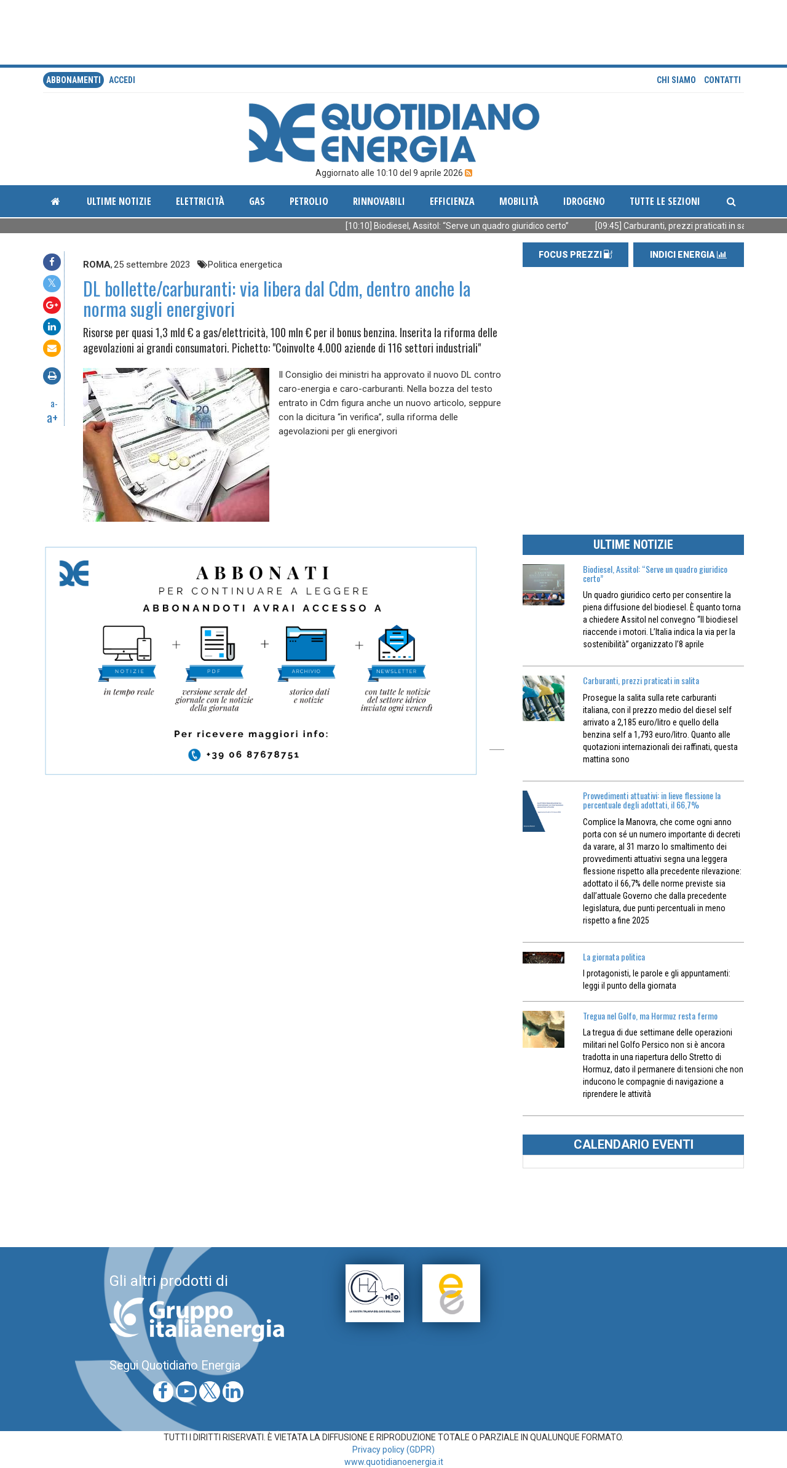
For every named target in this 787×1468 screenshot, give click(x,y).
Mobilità (519, 201)
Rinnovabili (379, 201)
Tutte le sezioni (665, 201)
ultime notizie (119, 201)
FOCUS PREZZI (575, 255)
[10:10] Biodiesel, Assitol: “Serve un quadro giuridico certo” (474, 226)
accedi (122, 80)
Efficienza (452, 201)
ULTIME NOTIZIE (633, 544)
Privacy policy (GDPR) (393, 1449)
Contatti (722, 80)
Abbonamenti (73, 80)
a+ (52, 417)
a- (54, 403)
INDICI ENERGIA (688, 255)
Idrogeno (584, 201)
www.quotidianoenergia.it (393, 1462)
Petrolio (309, 201)
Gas (257, 201)
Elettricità (200, 201)
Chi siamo (676, 80)
